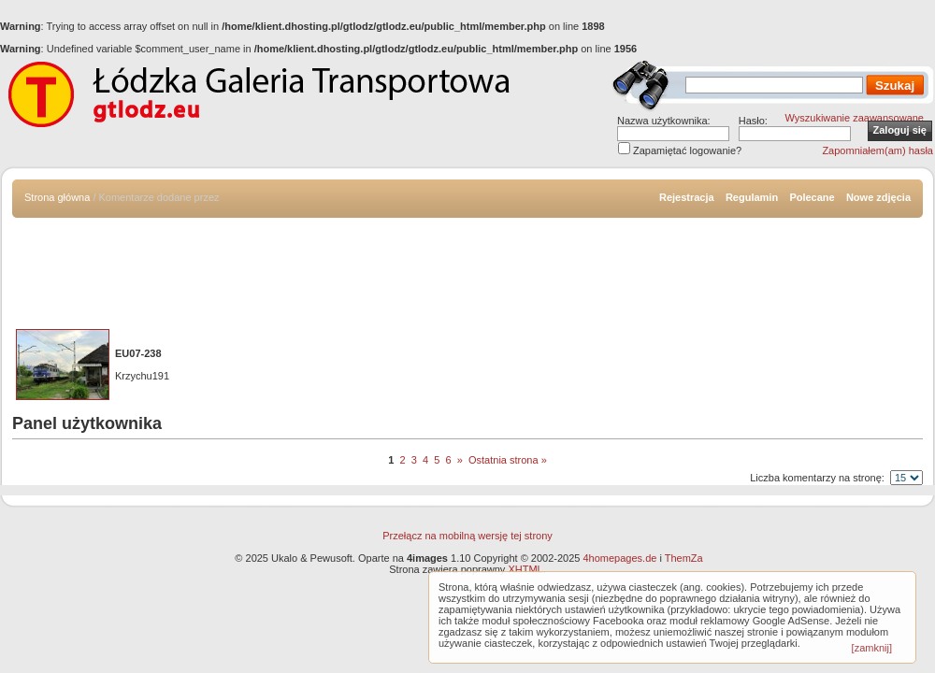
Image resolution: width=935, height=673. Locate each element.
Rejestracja (686, 197)
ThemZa (684, 558)
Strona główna (57, 197)
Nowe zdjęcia (878, 197)
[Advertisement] (467, 269)
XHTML (525, 569)
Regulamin (752, 197)
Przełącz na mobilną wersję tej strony (467, 535)
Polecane (811, 197)
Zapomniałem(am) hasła (877, 150)
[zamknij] (872, 647)
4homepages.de (619, 558)
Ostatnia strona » (507, 459)
